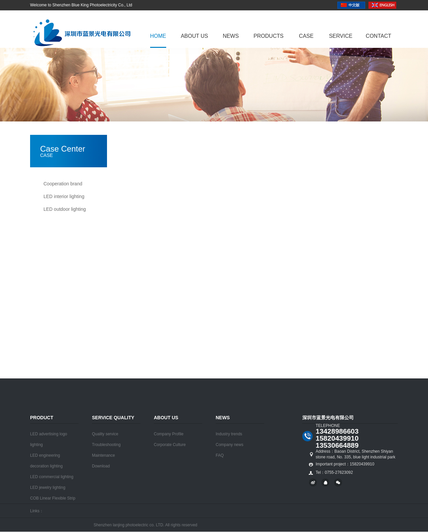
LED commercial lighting (51, 476)
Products (268, 36)
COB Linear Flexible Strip (52, 498)
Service (340, 36)
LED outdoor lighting (64, 209)
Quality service (105, 434)
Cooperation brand (62, 183)
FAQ (220, 455)
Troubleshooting (106, 444)
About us (194, 36)
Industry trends (229, 434)
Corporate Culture (170, 444)
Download (101, 466)
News (231, 36)
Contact (378, 36)
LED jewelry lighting (47, 487)
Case (306, 36)
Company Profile (169, 434)
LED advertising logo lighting (48, 439)
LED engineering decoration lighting (46, 460)
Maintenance (103, 455)
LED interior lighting (63, 196)
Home (158, 36)
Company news (229, 444)
